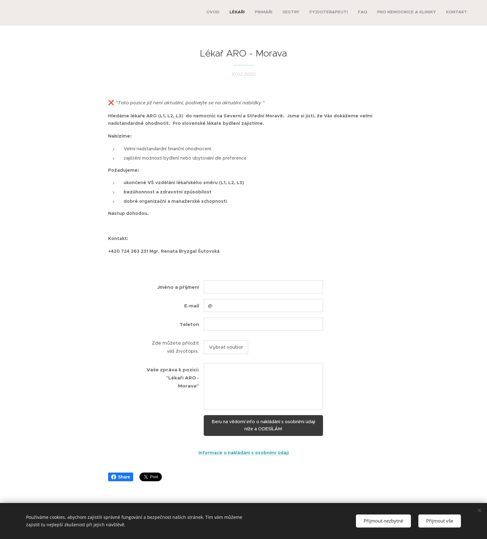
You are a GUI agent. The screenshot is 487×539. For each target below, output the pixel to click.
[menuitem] (399, 12)
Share (120, 476)
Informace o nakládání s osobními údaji (243, 452)
